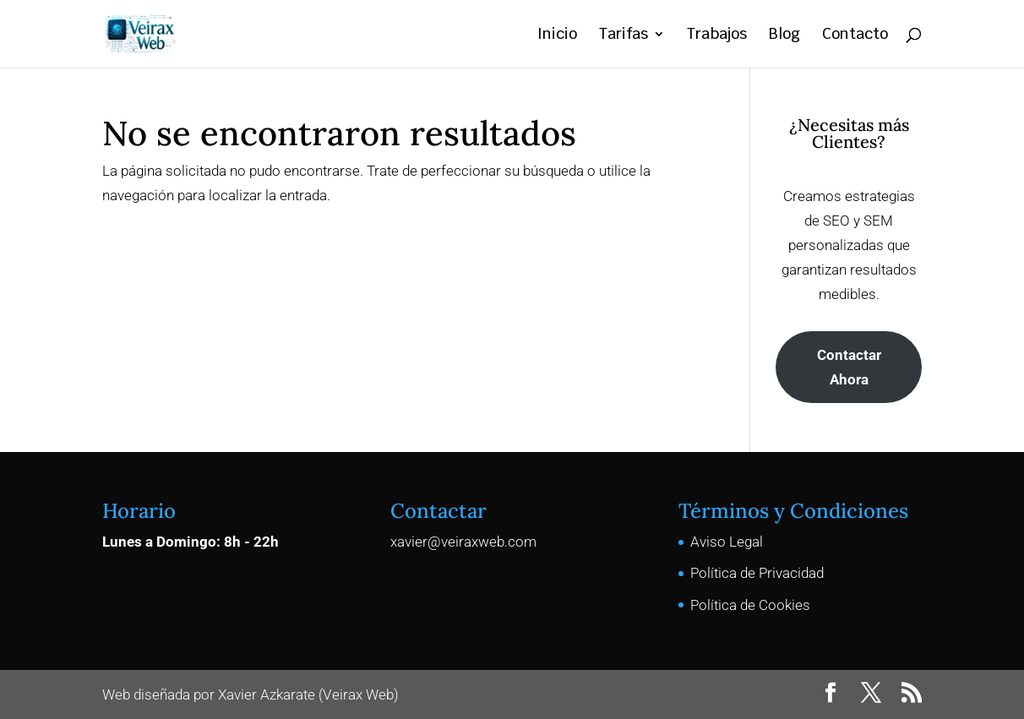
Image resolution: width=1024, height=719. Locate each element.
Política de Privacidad (757, 572)
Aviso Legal (726, 541)
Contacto (855, 35)
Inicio (557, 35)
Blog (784, 35)
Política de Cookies (750, 604)
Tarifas (623, 35)
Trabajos (717, 35)
